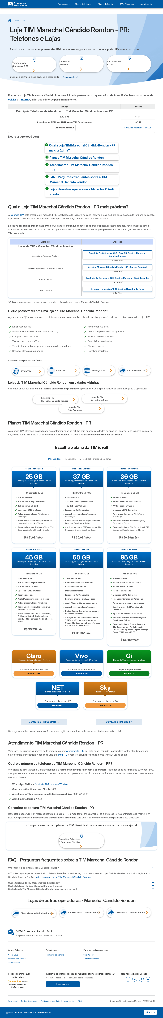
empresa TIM (17, 215)
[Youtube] (148, 979)
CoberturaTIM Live (63, 63)
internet (25, 99)
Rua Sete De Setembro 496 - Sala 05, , (117, 255)
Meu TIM (63, 754)
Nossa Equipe (14, 955)
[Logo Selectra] (17, 4)
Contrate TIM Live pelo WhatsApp (52, 784)
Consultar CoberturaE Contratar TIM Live (62, 841)
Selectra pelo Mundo (17, 959)
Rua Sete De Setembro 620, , (117, 278)
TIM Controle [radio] (69, 458)
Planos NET (58, 705)
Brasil (150, 1012)
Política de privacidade (50, 1001)
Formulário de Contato (55, 955)
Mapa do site (69, 1001)
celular (12, 99)
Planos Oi (129, 673)
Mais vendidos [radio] (55, 458)
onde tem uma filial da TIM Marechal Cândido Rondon (63, 877)
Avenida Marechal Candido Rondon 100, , (117, 267)
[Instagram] (141, 979)
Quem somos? (14, 962)
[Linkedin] (134, 979)
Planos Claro (33, 673)
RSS (80, 1001)
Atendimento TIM (75, 751)
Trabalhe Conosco (91, 959)
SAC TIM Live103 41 (110, 63)
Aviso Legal (13, 1001)
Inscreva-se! (62, 984)
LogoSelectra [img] (9, 1012)
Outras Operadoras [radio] (102, 458)
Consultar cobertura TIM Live (137, 127)
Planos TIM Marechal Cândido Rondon (77, 157)
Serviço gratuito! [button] (70, 77)
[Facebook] (128, 979)
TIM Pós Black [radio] (84, 458)
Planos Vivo (81, 673)
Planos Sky (105, 705)
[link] (18, 980)
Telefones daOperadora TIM (15, 64)
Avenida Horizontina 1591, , (117, 289)
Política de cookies (29, 1001)
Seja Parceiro (89, 955)
